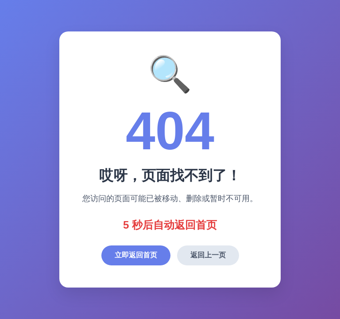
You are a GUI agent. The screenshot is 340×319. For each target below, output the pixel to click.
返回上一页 (208, 255)
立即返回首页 (136, 255)
